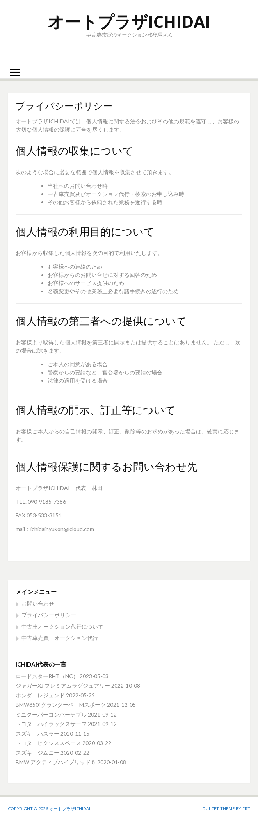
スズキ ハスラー (37, 733)
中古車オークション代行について (62, 626)
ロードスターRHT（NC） (47, 676)
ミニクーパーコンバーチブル (51, 714)
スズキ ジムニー (37, 752)
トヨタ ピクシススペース (48, 743)
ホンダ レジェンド (40, 695)
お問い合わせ (37, 603)
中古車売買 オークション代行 (59, 638)
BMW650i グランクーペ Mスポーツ (61, 704)
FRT (246, 808)
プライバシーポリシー (48, 614)
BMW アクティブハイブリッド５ (56, 762)
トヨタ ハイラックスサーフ (51, 723)
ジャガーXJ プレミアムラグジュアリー (63, 685)
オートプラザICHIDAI (129, 21)
